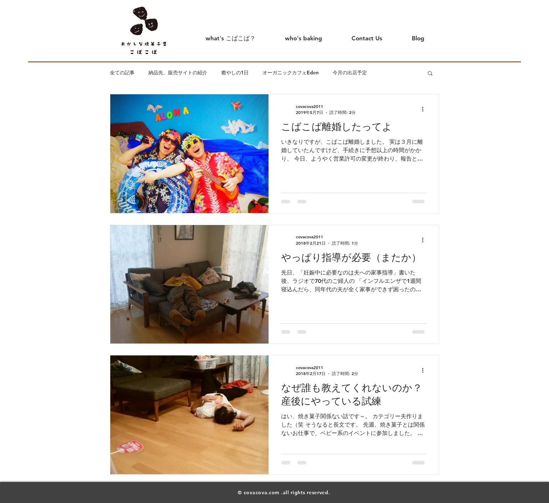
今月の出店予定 (350, 72)
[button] (430, 73)
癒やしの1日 (235, 72)
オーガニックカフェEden (291, 72)
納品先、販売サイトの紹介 (177, 72)
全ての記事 (122, 72)
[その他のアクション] (425, 109)
